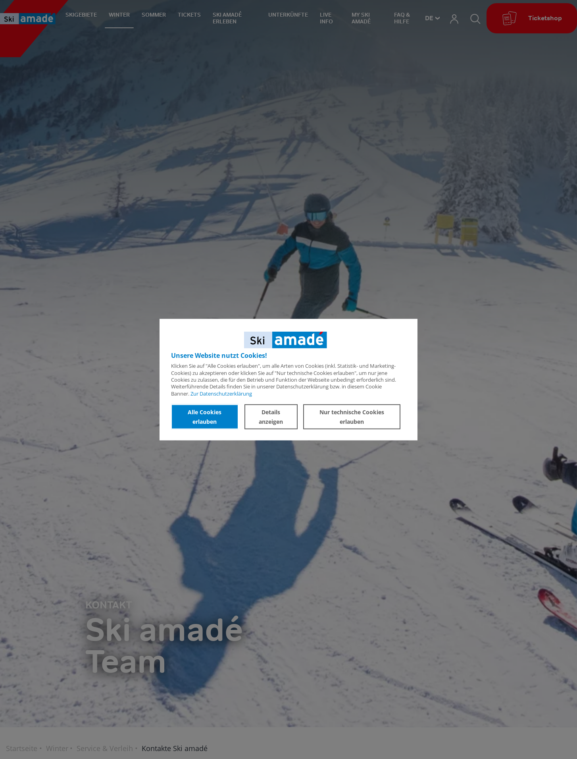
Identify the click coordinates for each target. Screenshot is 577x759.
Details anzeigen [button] (271, 416)
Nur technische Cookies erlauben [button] (351, 416)
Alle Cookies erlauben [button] (204, 416)
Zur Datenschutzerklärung (221, 393)
